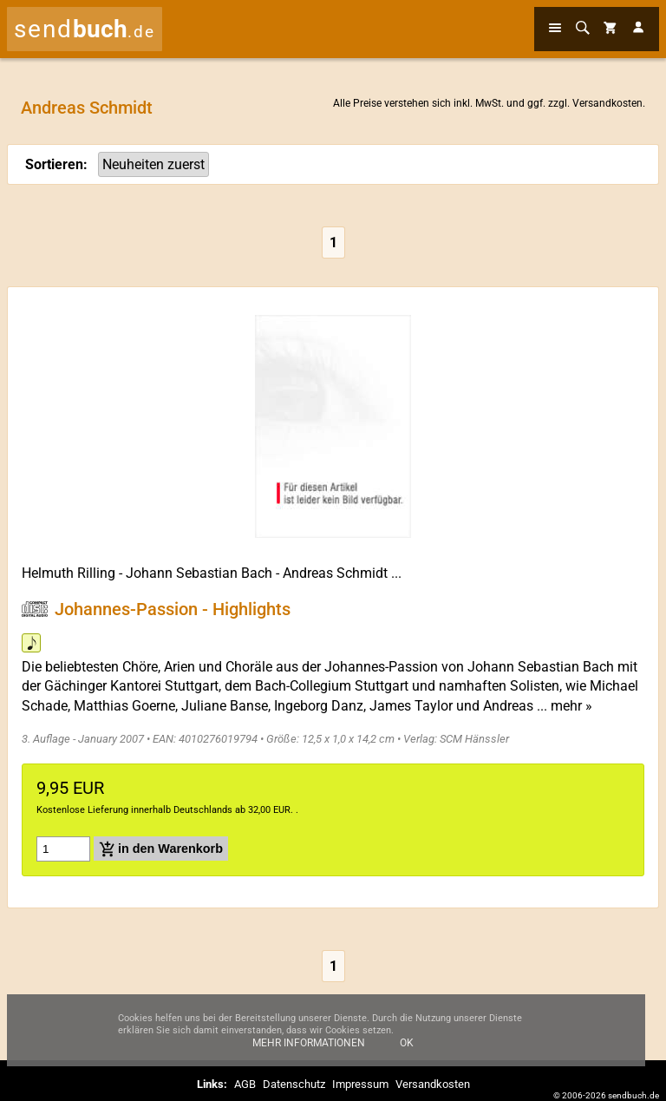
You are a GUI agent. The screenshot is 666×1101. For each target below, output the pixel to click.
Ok (407, 1051)
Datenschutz (294, 1084)
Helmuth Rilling (68, 573)
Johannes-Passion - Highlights (173, 609)
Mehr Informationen (308, 1051)
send (84, 29)
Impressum (360, 1084)
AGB (245, 1084)
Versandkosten (607, 103)
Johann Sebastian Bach (199, 573)
